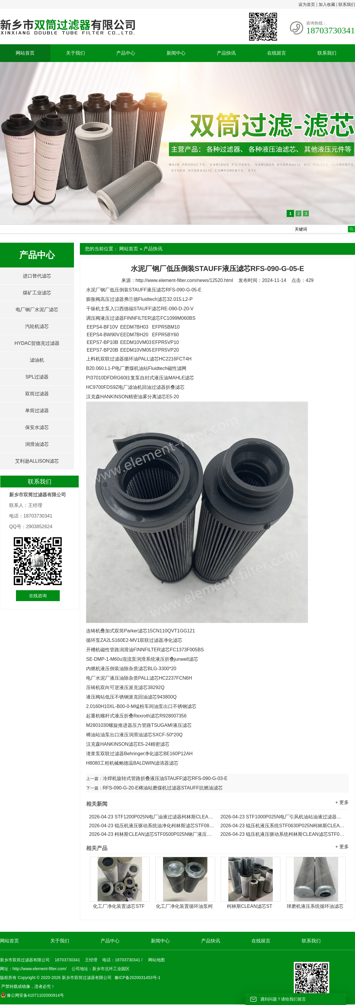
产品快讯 (226, 53)
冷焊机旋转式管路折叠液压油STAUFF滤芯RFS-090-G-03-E (165, 778)
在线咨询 (38, 595)
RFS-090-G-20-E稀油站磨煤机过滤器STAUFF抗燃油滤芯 (163, 787)
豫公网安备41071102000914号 (32, 995)
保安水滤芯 (37, 427)
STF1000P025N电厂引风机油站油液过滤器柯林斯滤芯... (283, 816)
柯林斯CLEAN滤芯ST (249, 906)
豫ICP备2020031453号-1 (137, 977)
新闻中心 (176, 53)
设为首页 (306, 4)
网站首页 (25, 53)
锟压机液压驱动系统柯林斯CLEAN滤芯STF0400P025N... (283, 834)
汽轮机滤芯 (37, 326)
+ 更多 (342, 802)
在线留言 (276, 53)
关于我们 (75, 53)
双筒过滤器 (37, 393)
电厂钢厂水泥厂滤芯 (37, 309)
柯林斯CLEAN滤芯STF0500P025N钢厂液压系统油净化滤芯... (151, 834)
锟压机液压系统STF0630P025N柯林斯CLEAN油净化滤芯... (283, 825)
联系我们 (346, 4)
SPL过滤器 (37, 376)
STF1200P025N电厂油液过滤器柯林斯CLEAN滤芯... (151, 816)
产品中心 (125, 53)
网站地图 (156, 959)
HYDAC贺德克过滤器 (36, 343)
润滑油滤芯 (37, 444)
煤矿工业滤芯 (37, 292)
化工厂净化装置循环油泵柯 (184, 906)
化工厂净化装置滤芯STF (118, 906)
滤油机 (37, 360)
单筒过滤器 (37, 410)
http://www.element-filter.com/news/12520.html (184, 280)
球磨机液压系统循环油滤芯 (315, 906)
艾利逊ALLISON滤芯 (37, 461)
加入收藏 (327, 4)
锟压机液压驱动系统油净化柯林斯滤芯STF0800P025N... (151, 825)
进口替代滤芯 (37, 275)
